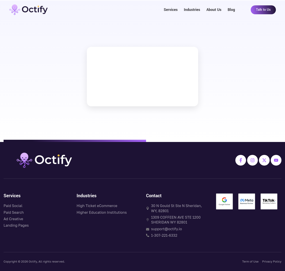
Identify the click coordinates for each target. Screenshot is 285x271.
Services (171, 9)
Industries (192, 9)
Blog (231, 9)
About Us (214, 9)
